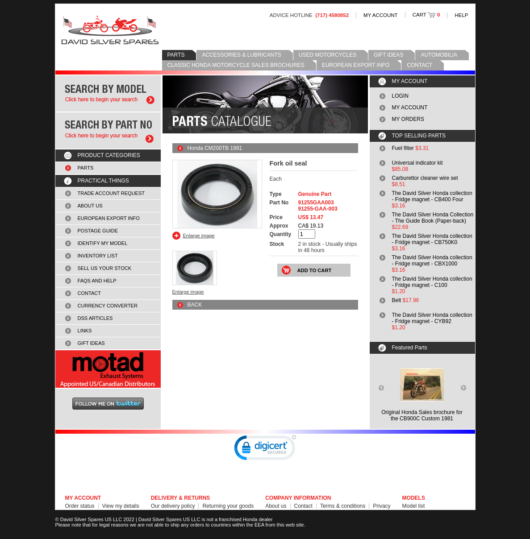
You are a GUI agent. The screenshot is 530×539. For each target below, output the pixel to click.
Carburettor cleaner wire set (425, 178)
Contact (303, 506)
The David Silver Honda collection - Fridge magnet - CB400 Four (432, 196)
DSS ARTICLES (95, 318)
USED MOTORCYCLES (327, 55)
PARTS (176, 55)
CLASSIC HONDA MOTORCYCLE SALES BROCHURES (236, 65)
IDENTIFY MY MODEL (103, 243)
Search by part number (108, 130)
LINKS (85, 330)
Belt (396, 300)
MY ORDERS (408, 119)
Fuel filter (403, 148)
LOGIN (400, 96)
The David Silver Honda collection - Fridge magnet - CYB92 (432, 318)
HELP (461, 15)
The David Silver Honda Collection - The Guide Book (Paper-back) (433, 217)
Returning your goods (228, 506)
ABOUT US (90, 205)
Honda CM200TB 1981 (215, 148)
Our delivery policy (173, 506)
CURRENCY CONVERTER (108, 305)
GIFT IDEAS (388, 55)
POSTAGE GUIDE (98, 230)
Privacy (381, 506)
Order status (80, 506)
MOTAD (108, 369)
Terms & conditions (342, 506)
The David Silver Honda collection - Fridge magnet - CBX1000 (432, 260)
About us (275, 506)
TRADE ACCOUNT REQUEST (111, 193)
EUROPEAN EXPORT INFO (356, 65)
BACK (195, 305)
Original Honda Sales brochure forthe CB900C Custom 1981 (421, 415)
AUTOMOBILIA (439, 55)
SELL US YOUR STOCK (105, 268)
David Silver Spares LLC (110, 30)
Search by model (108, 93)
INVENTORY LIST (98, 255)
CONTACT (419, 65)
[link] (265, 450)
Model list (413, 506)
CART (426, 14)
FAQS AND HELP (97, 280)
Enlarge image (199, 235)
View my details (120, 506)
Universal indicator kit (417, 163)
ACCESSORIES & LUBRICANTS (241, 55)
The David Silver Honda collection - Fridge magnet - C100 (432, 282)
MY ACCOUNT (380, 15)
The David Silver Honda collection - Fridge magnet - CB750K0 (432, 239)
